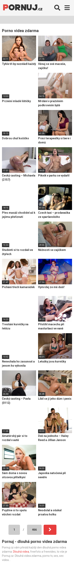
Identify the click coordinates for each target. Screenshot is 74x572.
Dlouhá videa (21, 551)
